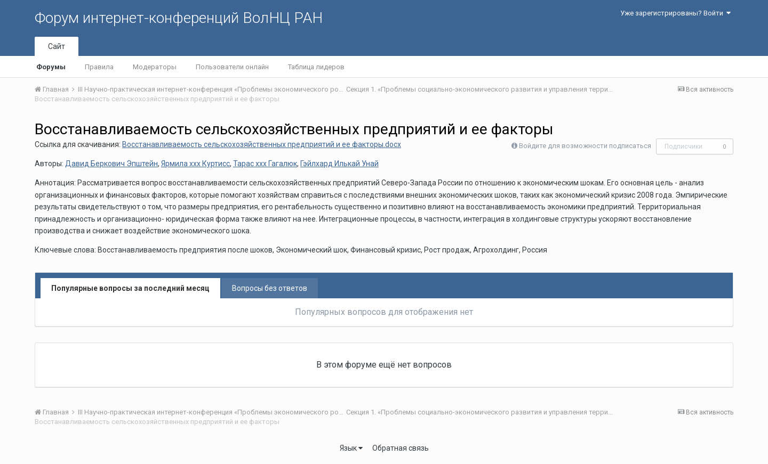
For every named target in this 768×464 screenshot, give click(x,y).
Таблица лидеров (316, 67)
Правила (99, 67)
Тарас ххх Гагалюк (265, 163)
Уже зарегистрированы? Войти (675, 13)
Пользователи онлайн (232, 67)
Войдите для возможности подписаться (585, 146)
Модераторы (155, 67)
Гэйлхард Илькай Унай (339, 163)
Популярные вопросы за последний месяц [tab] (130, 288)
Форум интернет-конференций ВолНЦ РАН (179, 18)
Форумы (51, 67)
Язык (351, 448)
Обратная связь (400, 448)
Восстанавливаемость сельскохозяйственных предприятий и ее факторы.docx (261, 144)
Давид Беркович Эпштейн (111, 163)
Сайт (56, 46)
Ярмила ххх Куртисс (195, 163)
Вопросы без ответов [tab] (269, 288)
